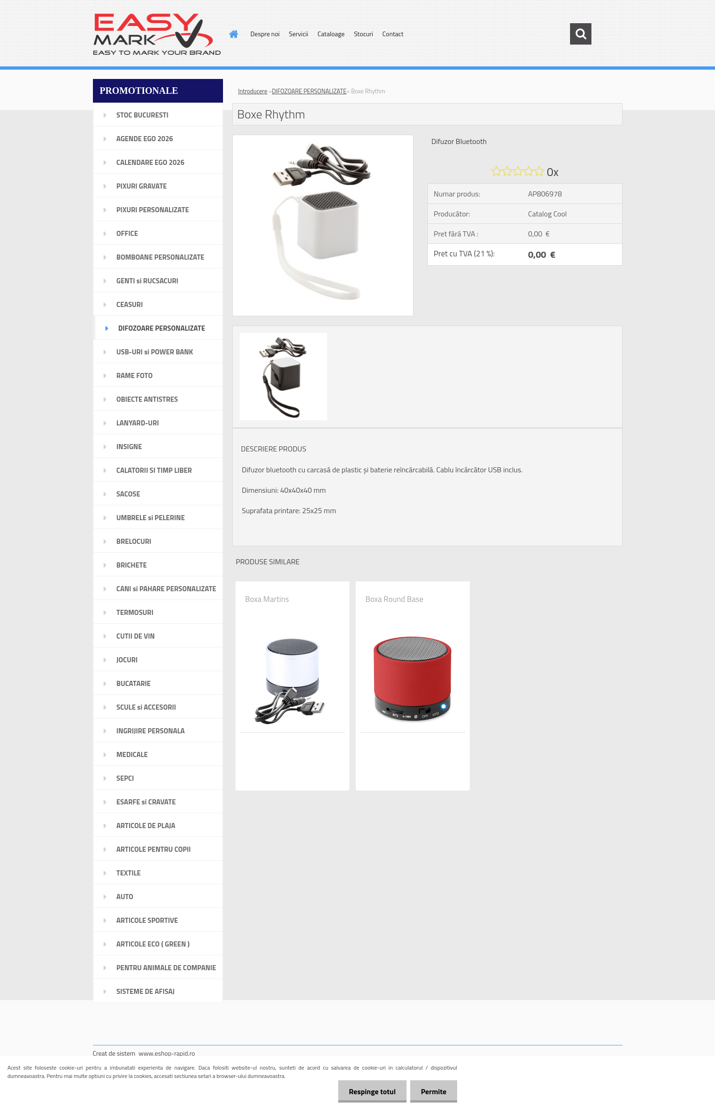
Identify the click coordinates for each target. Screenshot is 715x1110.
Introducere (253, 91)
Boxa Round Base (395, 599)
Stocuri (363, 34)
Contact (392, 34)
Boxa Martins (267, 599)
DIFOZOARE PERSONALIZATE (309, 91)
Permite (433, 1091)
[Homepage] (232, 34)
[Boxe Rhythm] (323, 138)
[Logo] (157, 34)
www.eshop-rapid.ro (166, 1053)
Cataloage (330, 34)
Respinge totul (369, 1091)
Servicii (298, 34)
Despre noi (265, 34)
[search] (580, 34)
